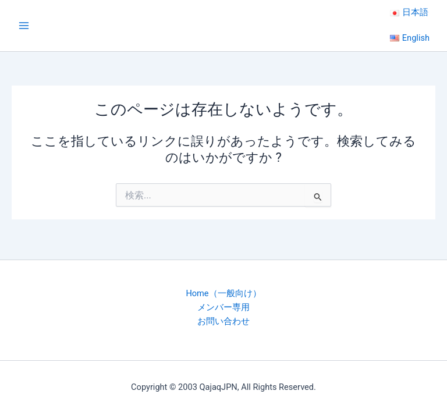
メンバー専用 (223, 307)
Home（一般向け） (223, 293)
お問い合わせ (223, 321)
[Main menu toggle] (24, 25)
